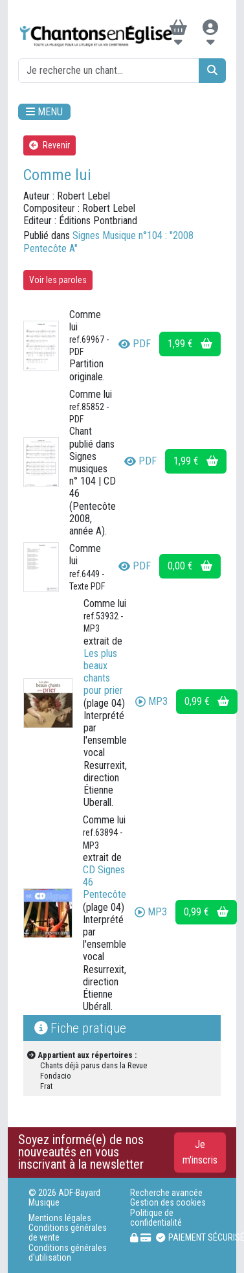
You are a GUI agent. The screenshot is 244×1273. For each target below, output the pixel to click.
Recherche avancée (166, 1193)
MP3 (151, 701)
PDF (134, 344)
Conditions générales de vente (67, 1233)
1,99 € (190, 344)
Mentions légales (59, 1218)
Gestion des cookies (168, 1203)
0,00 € (190, 566)
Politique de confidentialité (156, 1218)
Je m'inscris (200, 1152)
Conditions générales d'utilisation (67, 1253)
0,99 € (206, 701)
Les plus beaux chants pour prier (103, 672)
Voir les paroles (58, 280)
